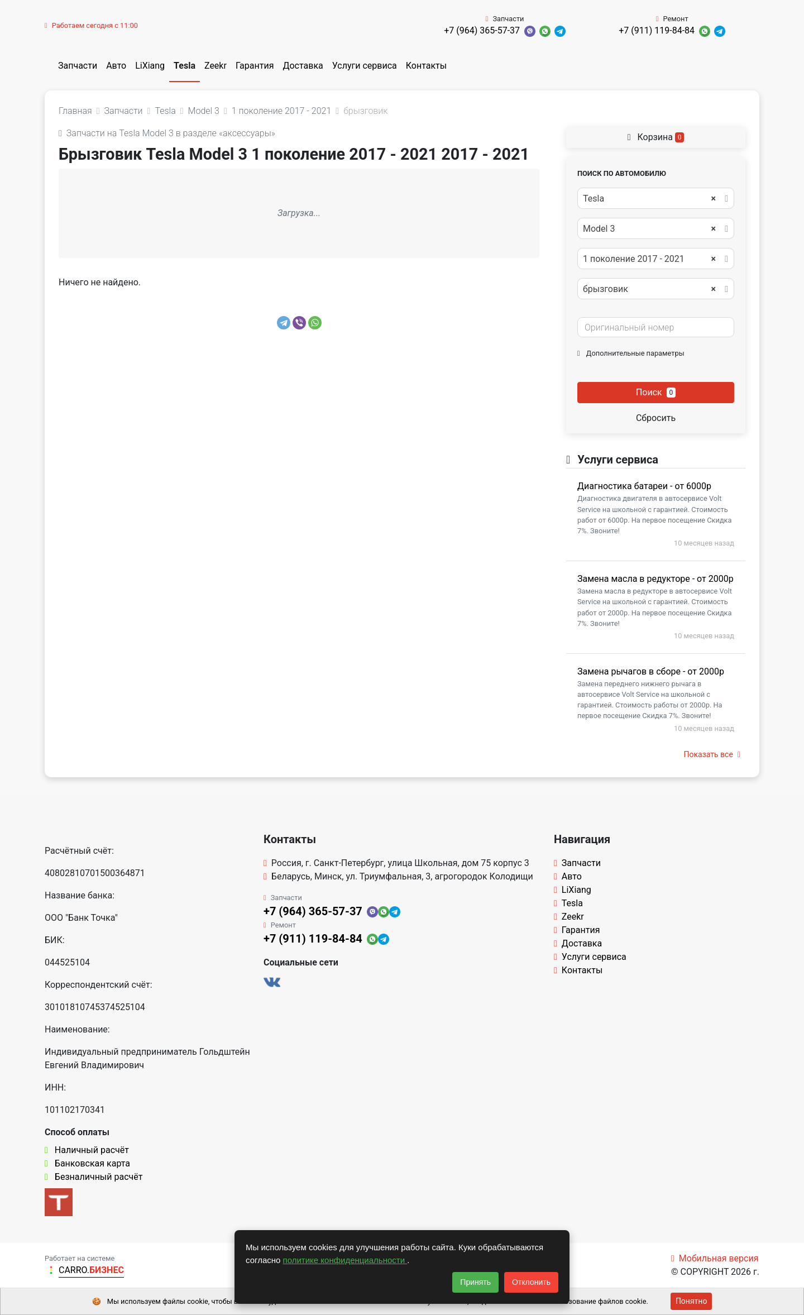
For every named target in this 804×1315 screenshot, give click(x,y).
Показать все (712, 754)
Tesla (184, 65)
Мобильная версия (715, 1258)
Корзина (656, 137)
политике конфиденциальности (345, 1260)
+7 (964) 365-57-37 (482, 30)
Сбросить (656, 418)
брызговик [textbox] (649, 289)
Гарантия (255, 65)
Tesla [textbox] (649, 199)
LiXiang (150, 65)
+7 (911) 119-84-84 (657, 30)
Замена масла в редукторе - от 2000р (655, 578)
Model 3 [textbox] (649, 229)
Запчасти (77, 65)
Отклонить (531, 1282)
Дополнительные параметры (631, 353)
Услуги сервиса (364, 65)
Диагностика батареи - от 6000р (644, 486)
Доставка (303, 65)
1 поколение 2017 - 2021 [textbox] (649, 259)
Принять (475, 1282)
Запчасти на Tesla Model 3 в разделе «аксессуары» (167, 133)
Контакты (426, 65)
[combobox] (656, 198)
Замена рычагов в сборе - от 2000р (650, 671)
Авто (116, 65)
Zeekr (215, 65)
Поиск (656, 392)
